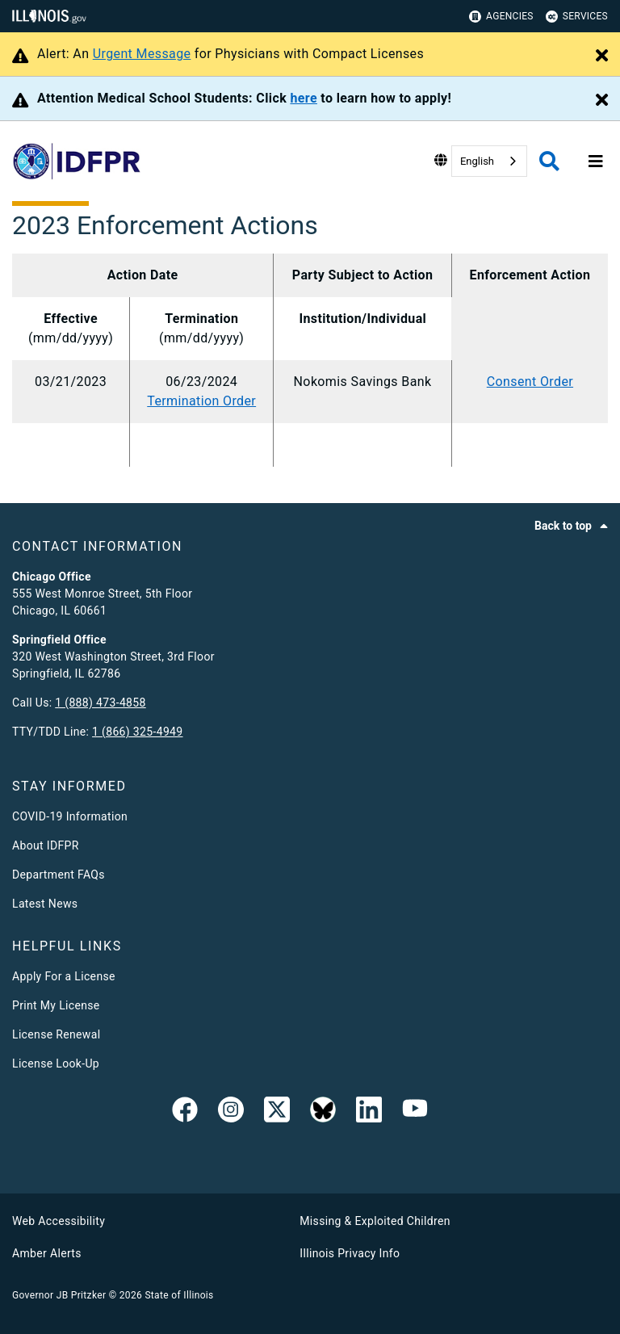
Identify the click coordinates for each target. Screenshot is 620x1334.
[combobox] (489, 161)
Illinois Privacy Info (350, 1253)
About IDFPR (45, 845)
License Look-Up (55, 1063)
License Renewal (56, 1034)
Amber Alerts (47, 1253)
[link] (185, 1113)
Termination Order (201, 401)
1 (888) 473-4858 (100, 702)
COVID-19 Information (70, 816)
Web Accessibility (58, 1220)
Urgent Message (142, 53)
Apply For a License (63, 976)
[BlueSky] (323, 1113)
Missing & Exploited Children (375, 1220)
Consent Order (530, 381)
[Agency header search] (549, 161)
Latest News (45, 903)
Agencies (501, 16)
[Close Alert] (602, 56)
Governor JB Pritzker (59, 1295)
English (477, 161)
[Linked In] (369, 1113)
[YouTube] (415, 1113)
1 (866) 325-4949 (137, 731)
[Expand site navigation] (596, 161)
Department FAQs (58, 874)
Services (577, 16)
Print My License (56, 1005)
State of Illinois (179, 1295)
